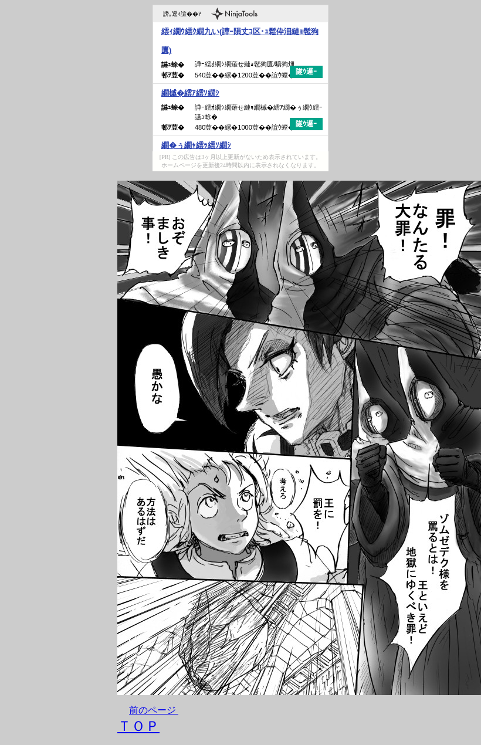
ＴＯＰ (138, 726)
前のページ (152, 710)
